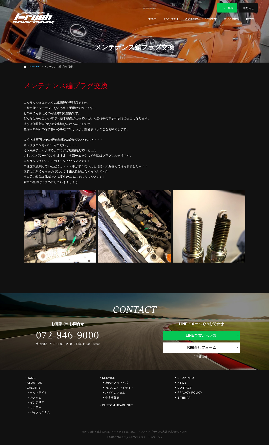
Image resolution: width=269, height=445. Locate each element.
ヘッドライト (38, 392)
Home (31, 377)
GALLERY (34, 387)
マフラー (35, 407)
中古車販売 (112, 397)
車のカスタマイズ (116, 382)
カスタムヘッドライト (119, 387)
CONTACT (184, 387)
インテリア (37, 402)
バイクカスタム (40, 412)
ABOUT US (34, 382)
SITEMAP (183, 397)
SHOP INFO (185, 377)
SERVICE (108, 377)
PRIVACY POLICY (189, 392)
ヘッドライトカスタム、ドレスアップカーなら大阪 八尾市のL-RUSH (148, 431)
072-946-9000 (67, 335)
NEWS (181, 382)
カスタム (35, 397)
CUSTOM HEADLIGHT (117, 405)
